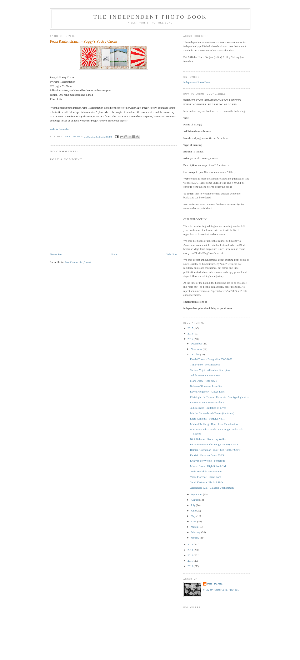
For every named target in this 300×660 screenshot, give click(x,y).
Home (114, 254)
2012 (191, 555)
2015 (191, 339)
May (193, 516)
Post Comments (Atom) (78, 262)
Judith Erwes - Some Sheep (205, 375)
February (196, 532)
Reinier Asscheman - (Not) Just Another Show (215, 449)
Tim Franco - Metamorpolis (205, 364)
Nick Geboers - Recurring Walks (207, 439)
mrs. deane (215, 584)
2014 (191, 544)
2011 (191, 560)
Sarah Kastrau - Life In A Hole (206, 482)
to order (64, 129)
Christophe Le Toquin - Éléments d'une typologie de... (219, 397)
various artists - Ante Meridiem (207, 402)
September (197, 494)
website (54, 129)
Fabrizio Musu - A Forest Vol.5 (207, 455)
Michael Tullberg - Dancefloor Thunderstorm (214, 424)
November (197, 348)
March (195, 526)
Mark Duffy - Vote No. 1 (203, 380)
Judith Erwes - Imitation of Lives (208, 407)
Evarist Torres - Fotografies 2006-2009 (211, 359)
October (195, 354)
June (193, 510)
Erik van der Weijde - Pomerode (207, 460)
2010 (191, 566)
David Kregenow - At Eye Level (207, 391)
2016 (191, 333)
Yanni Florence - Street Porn (205, 476)
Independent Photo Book (196, 82)
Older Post (171, 254)
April (194, 521)
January (195, 537)
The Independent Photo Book (150, 17)
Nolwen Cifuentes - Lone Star (206, 386)
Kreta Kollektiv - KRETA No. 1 (207, 418)
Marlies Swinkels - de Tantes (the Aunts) (212, 413)
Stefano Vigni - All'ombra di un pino (210, 369)
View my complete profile (221, 590)
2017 (191, 328)
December (197, 343)
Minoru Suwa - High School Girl (208, 466)
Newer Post (56, 254)
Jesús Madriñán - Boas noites (206, 471)
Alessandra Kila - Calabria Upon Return (212, 487)
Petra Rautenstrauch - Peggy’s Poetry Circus (214, 444)
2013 (191, 549)
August (195, 499)
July (193, 505)
